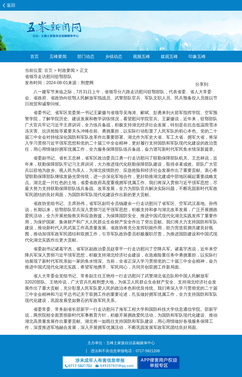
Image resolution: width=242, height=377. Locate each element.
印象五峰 (197, 56)
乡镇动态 (113, 56)
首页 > (50, 70)
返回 (11, 5)
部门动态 (85, 56)
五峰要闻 (58, 56)
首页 (34, 56)
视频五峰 (141, 56)
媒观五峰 (169, 56)
